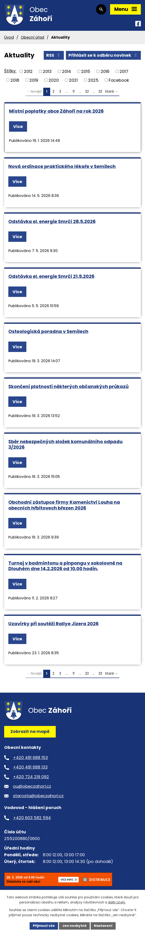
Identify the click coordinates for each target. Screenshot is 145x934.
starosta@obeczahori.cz (38, 796)
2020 (54, 80)
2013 (47, 71)
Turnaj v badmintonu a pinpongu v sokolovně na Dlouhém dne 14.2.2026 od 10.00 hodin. (65, 566)
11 (73, 91)
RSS (54, 55)
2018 (14, 80)
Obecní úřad (32, 37)
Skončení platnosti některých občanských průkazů (68, 386)
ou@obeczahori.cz (32, 786)
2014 (66, 71)
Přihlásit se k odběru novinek (103, 55)
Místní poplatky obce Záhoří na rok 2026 (56, 111)
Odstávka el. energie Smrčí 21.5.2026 (51, 276)
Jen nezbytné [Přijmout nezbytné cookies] (74, 925)
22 (87, 91)
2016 (105, 71)
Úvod (9, 37)
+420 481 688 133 (30, 767)
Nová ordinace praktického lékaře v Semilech (62, 166)
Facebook (119, 80)
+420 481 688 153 (30, 757)
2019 (33, 80)
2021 (73, 80)
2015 (85, 71)
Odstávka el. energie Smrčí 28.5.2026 (52, 221)
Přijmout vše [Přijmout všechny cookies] (44, 925)
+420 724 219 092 (31, 777)
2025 (93, 80)
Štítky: (10, 71)
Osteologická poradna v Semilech (48, 331)
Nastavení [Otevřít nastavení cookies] (103, 925)
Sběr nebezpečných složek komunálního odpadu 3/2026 (65, 444)
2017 (124, 71)
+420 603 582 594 (32, 818)
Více (18, 126)
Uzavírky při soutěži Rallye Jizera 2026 (53, 623)
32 (100, 91)
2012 (28, 71)
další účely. (117, 902)
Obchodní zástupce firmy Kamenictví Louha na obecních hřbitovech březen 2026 (64, 505)
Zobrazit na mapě (29, 731)
